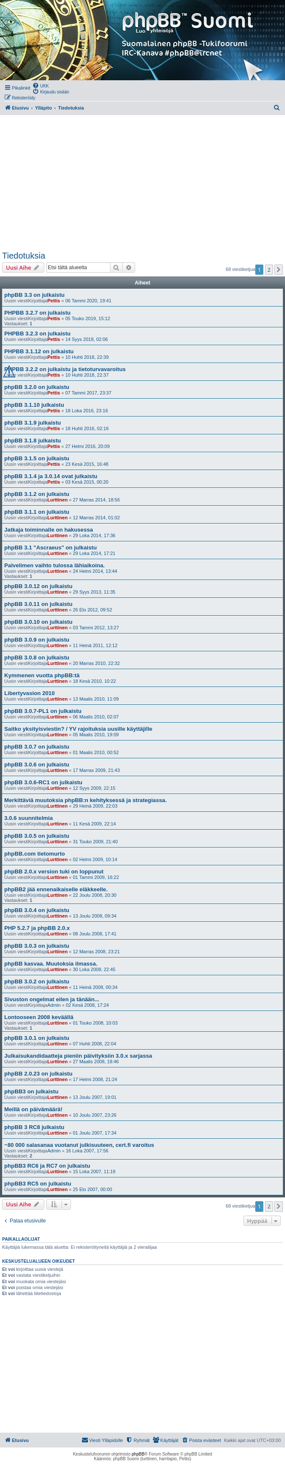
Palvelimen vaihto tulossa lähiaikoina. (54, 565)
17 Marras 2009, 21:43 (96, 770)
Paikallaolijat (21, 1239)
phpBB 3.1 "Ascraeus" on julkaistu (50, 547)
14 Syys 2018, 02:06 (86, 339)
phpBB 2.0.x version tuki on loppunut (54, 871)
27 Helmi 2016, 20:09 (87, 446)
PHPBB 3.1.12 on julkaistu (38, 351)
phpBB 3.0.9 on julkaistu (36, 639)
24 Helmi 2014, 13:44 (95, 571)
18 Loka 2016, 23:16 (86, 410)
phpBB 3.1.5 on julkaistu (36, 458)
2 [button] (269, 269)
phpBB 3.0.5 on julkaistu (36, 836)
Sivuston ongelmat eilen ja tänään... (51, 999)
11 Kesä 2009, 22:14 (94, 823)
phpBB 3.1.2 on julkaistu (36, 494)
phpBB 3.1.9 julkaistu (32, 423)
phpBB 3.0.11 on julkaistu (38, 604)
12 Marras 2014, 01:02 (96, 517)
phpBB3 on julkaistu (31, 1091)
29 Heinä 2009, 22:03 (95, 805)
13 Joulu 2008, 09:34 (94, 915)
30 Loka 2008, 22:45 (94, 969)
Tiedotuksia (23, 255)
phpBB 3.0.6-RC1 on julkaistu (43, 782)
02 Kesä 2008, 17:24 (87, 1005)
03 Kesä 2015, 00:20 (87, 481)
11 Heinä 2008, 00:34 (95, 987)
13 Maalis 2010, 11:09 (96, 698)
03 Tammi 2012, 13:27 (96, 627)
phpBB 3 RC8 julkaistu (34, 1127)
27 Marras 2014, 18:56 (96, 499)
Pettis (53, 300)
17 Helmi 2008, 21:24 (95, 1079)
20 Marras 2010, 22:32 (96, 663)
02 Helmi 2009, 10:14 (95, 859)
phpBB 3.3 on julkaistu (34, 295)
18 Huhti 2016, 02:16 (87, 428)
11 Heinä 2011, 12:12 (95, 645)
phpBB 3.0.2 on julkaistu (36, 981)
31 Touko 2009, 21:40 (95, 841)
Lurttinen (57, 499)
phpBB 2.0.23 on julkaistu (38, 1073)
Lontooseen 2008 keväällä (38, 1017)
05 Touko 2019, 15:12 (87, 318)
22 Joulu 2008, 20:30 (94, 895)
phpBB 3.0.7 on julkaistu (36, 746)
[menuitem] (40, 85)
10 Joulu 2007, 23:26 (94, 1115)
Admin (53, 1005)
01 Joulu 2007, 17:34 (94, 1132)
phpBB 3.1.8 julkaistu (32, 440)
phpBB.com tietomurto (34, 853)
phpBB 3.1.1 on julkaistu (36, 512)
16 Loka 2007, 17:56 (87, 1150)
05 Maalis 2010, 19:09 (96, 734)
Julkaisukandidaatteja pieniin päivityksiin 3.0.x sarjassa (78, 1056)
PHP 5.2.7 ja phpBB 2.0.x (37, 928)
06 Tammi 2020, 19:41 (88, 300)
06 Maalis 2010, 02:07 (96, 716)
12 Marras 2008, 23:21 (96, 951)
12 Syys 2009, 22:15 (94, 788)
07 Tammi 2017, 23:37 (88, 392)
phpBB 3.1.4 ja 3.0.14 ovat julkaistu (50, 476)
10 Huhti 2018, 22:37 (87, 374)
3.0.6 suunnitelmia (28, 818)
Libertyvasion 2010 (29, 693)
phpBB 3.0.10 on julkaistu (38, 622)
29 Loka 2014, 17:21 (94, 553)
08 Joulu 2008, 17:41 (94, 933)
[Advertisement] (141, 183)
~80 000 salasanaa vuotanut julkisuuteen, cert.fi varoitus (79, 1145)
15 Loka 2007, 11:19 (94, 1171)
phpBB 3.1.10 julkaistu (34, 405)
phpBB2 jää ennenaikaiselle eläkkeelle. (55, 889)
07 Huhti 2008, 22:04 (94, 1043)
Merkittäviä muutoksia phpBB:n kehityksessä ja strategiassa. (85, 800)
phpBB (138, 1454)
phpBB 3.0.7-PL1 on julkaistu (43, 711)
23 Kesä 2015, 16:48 (87, 464)
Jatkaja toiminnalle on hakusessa (48, 530)
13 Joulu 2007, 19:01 (94, 1097)
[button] (278, 270)
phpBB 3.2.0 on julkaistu (36, 387)
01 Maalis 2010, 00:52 (96, 752)
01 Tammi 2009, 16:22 (96, 877)
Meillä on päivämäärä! (33, 1109)
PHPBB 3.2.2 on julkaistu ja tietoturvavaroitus (65, 369)
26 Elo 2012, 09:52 (92, 609)
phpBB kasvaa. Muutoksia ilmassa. (50, 963)
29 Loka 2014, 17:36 (94, 535)
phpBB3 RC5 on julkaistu (37, 1183)
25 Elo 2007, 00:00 (92, 1189)
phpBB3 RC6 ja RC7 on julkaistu (47, 1166)
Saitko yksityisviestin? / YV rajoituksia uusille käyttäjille (78, 729)
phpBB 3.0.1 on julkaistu (36, 1038)
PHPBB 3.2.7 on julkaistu (37, 313)
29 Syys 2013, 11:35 (94, 591)
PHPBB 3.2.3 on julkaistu (37, 333)
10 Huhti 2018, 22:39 (87, 357)
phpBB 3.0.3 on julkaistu (36, 946)
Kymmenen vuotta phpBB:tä (41, 675)
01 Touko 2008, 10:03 (95, 1022)
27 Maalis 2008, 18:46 (96, 1061)
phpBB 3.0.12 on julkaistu (38, 586)
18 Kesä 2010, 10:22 (94, 681)
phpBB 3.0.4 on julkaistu (36, 910)
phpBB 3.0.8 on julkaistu (36, 657)
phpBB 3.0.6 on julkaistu (36, 764)
